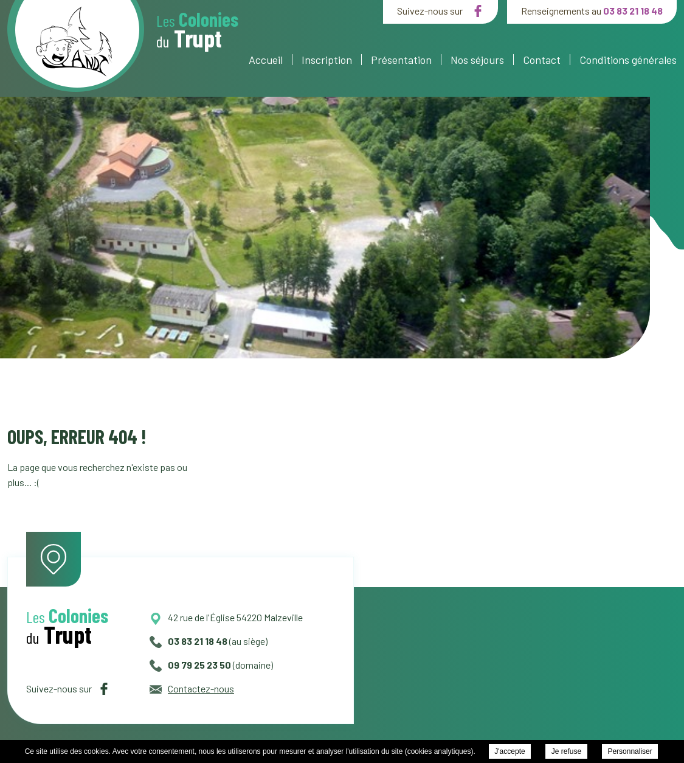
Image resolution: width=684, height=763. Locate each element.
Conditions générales (628, 59)
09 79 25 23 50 (190, 665)
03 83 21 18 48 (633, 10)
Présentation (401, 59)
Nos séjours (477, 59)
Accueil (266, 59)
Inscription (327, 59)
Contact (542, 59)
